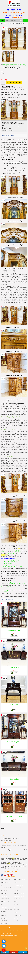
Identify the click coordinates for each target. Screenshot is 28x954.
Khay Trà (16, 904)
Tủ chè (15, 912)
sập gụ (17, 550)
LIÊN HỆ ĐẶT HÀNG (14, 83)
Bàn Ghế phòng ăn (5, 920)
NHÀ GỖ (16, 890)
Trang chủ (4, 23)
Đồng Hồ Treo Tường (19, 893)
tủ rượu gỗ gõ (11, 66)
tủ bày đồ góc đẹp (7, 64)
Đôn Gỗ (2, 904)
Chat (22, 952)
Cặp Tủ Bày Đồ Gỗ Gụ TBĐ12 (14, 816)
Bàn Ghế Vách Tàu (5, 901)
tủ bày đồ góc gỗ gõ (15, 64)
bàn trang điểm (11, 553)
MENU (2, 20)
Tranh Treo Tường (18, 885)
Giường (16, 918)
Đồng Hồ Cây (4, 890)
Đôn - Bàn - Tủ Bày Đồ (13, 23)
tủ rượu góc (23, 66)
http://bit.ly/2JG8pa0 (6, 586)
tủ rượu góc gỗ (18, 66)
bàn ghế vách (19, 551)
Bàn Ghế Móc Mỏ (18, 898)
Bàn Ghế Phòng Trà (5, 882)
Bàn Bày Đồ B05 (14, 705)
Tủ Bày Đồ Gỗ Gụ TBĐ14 (14, 630)
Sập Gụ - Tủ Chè (17, 887)
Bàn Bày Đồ (3, 915)
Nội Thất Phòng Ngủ (19, 896)
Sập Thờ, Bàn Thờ (5, 918)
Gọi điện (13, 952)
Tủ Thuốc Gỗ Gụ (14, 667)
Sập (15, 907)
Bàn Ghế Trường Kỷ (5, 879)
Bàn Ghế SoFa (4, 893)
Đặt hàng (14, 635)
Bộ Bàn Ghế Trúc (5, 898)
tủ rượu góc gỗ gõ (4, 66)
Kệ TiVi (2, 885)
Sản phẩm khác (4, 923)
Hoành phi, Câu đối (18, 915)
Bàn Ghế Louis (4, 896)
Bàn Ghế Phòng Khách (19, 879)
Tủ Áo (15, 882)
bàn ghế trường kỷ (19, 141)
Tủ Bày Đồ (21, 23)
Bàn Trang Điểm (4, 907)
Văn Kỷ (15, 901)
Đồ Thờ (15, 920)
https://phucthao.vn (11, 582)
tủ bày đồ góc (22, 64)
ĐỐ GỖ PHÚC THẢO (14, 10)
